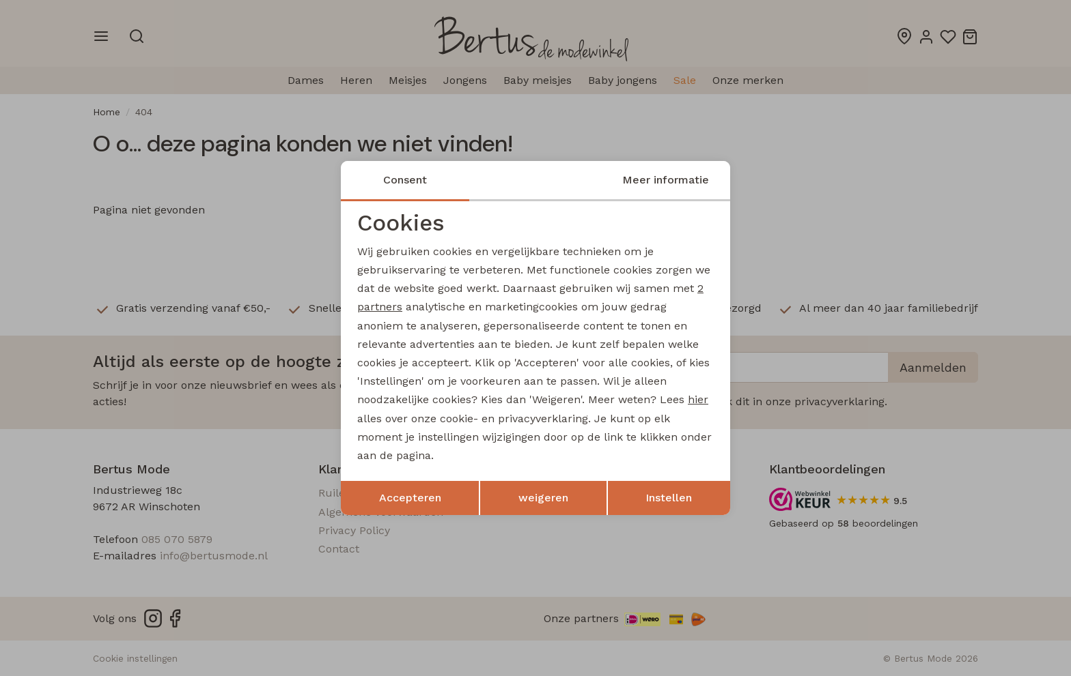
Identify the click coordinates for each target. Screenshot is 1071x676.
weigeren (543, 497)
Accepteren (410, 497)
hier (698, 399)
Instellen (668, 497)
